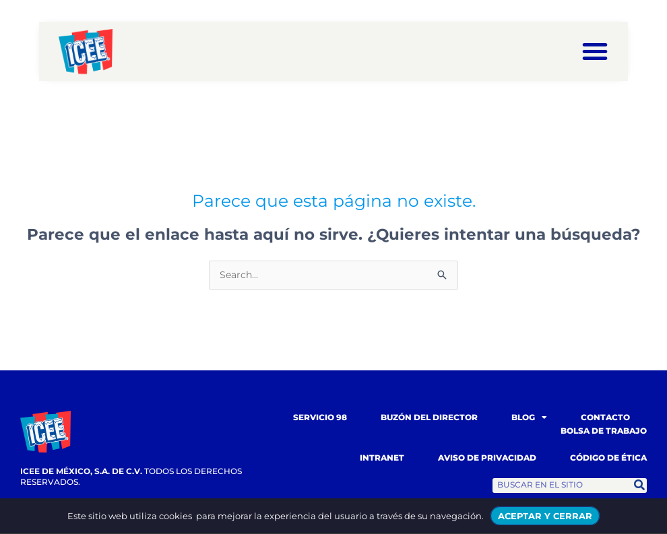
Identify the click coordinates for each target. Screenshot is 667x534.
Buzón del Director (429, 418)
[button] (595, 51)
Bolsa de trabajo (604, 431)
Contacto (605, 418)
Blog (529, 418)
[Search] (639, 486)
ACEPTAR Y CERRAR (545, 515)
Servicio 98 (320, 418)
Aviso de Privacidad (487, 458)
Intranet (382, 458)
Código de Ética (608, 458)
